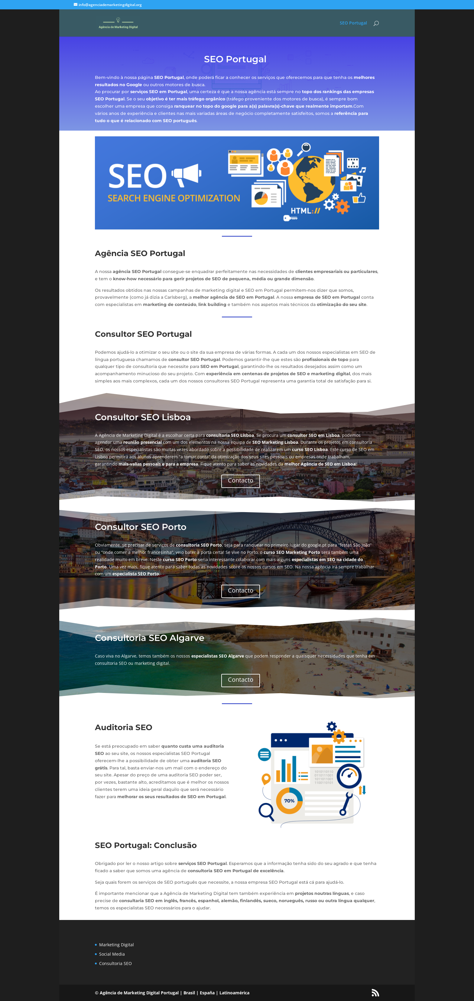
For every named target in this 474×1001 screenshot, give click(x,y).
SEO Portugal (353, 23)
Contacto (240, 480)
